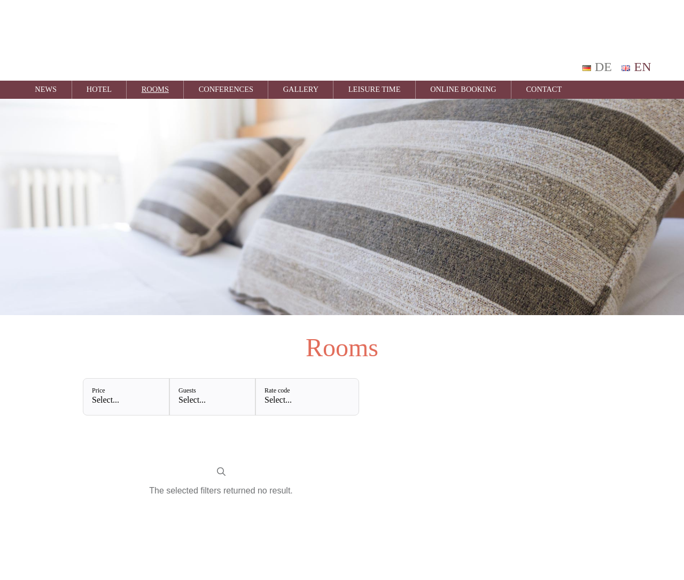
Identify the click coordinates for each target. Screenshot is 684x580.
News (46, 89)
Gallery (300, 89)
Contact (544, 89)
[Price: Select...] (126, 397)
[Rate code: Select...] (307, 397)
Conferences (226, 89)
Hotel (99, 89)
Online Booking (463, 89)
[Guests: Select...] (212, 397)
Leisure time (374, 89)
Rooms (155, 89)
